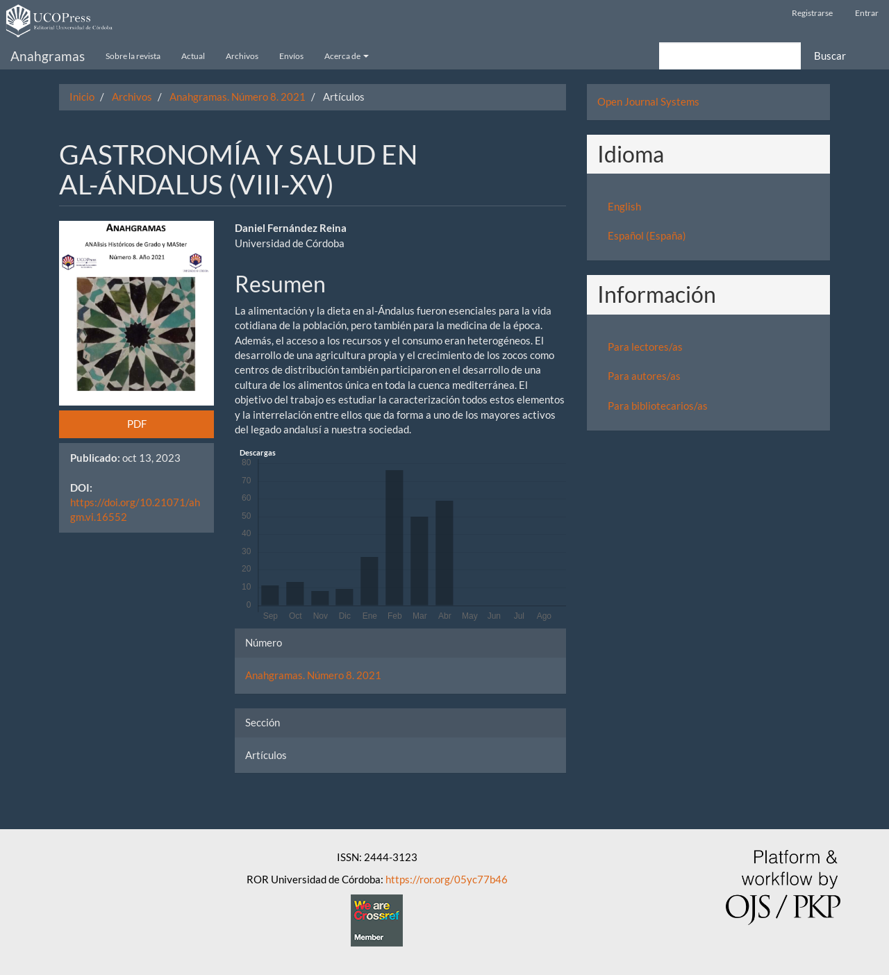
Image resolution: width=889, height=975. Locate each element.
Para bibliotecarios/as (658, 405)
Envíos (291, 56)
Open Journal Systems (648, 101)
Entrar (867, 13)
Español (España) (647, 235)
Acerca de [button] (346, 56)
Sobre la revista (133, 56)
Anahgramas (47, 56)
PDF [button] (137, 423)
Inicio (81, 96)
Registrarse (812, 13)
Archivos (242, 56)
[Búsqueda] (730, 55)
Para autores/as (644, 375)
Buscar (830, 55)
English (624, 206)
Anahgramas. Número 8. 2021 (237, 96)
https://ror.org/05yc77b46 (446, 879)
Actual (193, 56)
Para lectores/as (645, 346)
